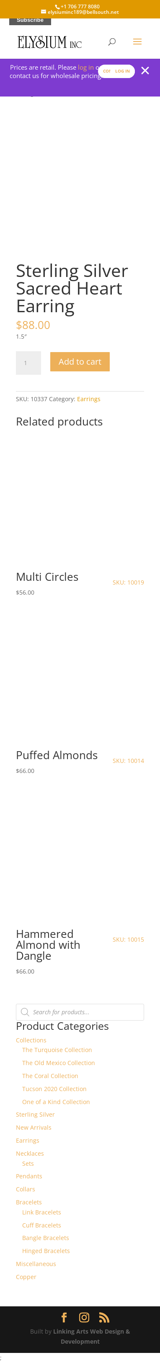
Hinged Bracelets (46, 1251)
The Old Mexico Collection (58, 1063)
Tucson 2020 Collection (54, 1089)
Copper (26, 1277)
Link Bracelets (41, 1212)
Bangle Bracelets (45, 1238)
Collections (31, 1040)
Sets (28, 1163)
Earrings (89, 399)
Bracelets (29, 1202)
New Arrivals (34, 1127)
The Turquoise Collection (57, 1050)
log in (86, 67)
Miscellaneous (36, 1264)
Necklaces (30, 1153)
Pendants (29, 1176)
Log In (122, 71)
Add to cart (80, 361)
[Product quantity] (28, 363)
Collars (25, 1189)
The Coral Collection (50, 1076)
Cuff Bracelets (41, 1225)
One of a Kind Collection (56, 1102)
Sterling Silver (35, 1114)
